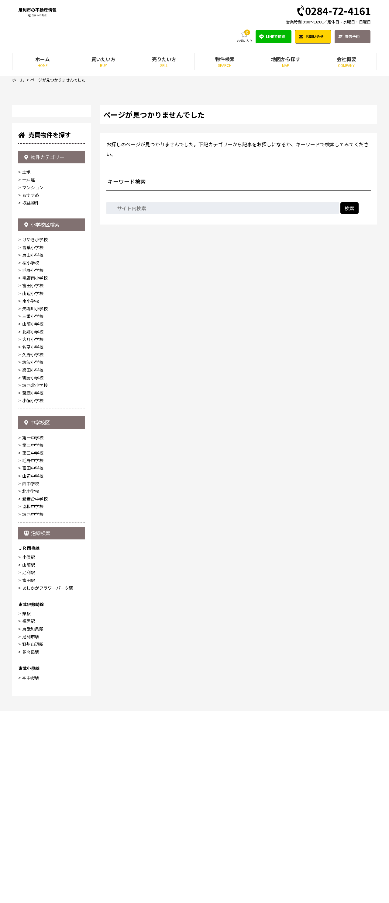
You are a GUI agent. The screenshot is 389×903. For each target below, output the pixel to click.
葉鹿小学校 (32, 577)
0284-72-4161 (333, 11)
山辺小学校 (32, 477)
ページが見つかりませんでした (61, 80)
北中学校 (30, 679)
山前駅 (28, 756)
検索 (349, 208)
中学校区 (38, 608)
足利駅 (28, 764)
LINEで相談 (275, 37)
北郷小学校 (32, 515)
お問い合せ (314, 37)
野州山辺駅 (32, 836)
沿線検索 (39, 723)
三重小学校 (32, 500)
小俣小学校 (32, 584)
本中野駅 (30, 869)
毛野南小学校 (35, 461)
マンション (32, 367)
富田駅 (28, 772)
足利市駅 (30, 828)
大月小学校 (32, 523)
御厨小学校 (32, 561)
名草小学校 (32, 531)
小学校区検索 (44, 406)
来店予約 (352, 37)
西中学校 (30, 671)
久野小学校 (32, 538)
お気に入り (244, 37)
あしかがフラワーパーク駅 (47, 779)
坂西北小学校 (35, 569)
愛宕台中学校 (35, 686)
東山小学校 (32, 438)
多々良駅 (30, 843)
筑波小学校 (32, 546)
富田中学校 (32, 656)
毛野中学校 (32, 648)
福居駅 (28, 813)
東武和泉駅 (32, 821)
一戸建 (28, 359)
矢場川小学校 (35, 492)
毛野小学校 (32, 454)
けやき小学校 (35, 423)
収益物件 (30, 382)
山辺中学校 (32, 664)
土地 (26, 352)
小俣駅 (28, 749)
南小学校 (30, 485)
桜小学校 (30, 446)
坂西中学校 (32, 702)
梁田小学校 (32, 553)
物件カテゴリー (47, 334)
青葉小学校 (32, 431)
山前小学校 (32, 507)
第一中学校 (32, 625)
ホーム (18, 80)
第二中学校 (32, 633)
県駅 (26, 805)
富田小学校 (32, 469)
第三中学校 (32, 640)
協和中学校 (32, 694)
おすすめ (30, 374)
